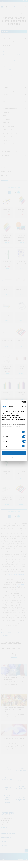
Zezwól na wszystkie (14, 452)
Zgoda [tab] (4, 406)
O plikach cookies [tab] (21, 406)
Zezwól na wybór (14, 457)
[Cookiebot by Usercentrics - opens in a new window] (20, 402)
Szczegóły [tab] (11, 406)
